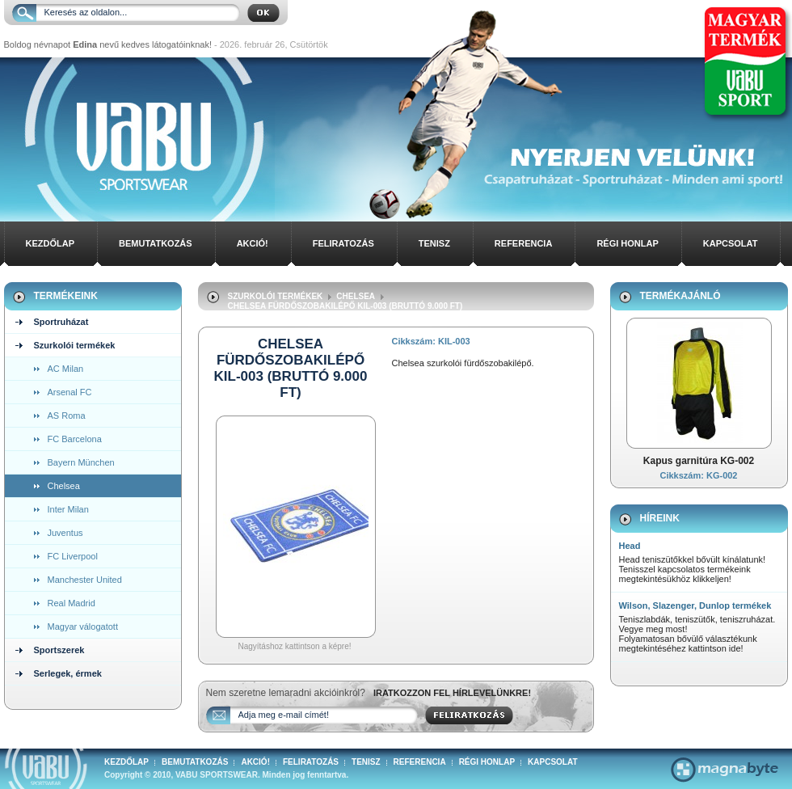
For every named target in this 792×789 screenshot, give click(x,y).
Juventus (65, 533)
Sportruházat (61, 322)
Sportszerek (59, 650)
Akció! (252, 243)
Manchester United (85, 579)
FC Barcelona (75, 439)
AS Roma (67, 415)
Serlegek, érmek (68, 673)
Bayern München (81, 462)
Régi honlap (627, 243)
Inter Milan (68, 509)
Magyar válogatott (83, 626)
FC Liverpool (73, 556)
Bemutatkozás (155, 243)
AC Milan (66, 368)
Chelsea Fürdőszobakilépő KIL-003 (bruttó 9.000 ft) (345, 306)
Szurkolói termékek (75, 345)
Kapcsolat (730, 243)
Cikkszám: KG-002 (699, 475)
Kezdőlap (50, 243)
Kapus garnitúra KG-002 (698, 460)
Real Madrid (71, 603)
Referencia (524, 243)
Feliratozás (343, 243)
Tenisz (434, 243)
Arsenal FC (70, 392)
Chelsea (64, 486)
